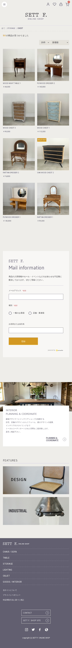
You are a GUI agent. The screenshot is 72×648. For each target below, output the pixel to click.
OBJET (6, 576)
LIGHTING (7, 570)
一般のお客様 (16, 313)
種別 (13, 305)
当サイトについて (10, 590)
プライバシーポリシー (11, 595)
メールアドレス (17, 290)
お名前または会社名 (16, 324)
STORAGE (11, 28)
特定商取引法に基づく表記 (13, 600)
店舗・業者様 (36, 313)
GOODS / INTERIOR (12, 582)
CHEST (20, 28)
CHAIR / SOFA (10, 552)
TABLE (6, 558)
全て (3, 28)
